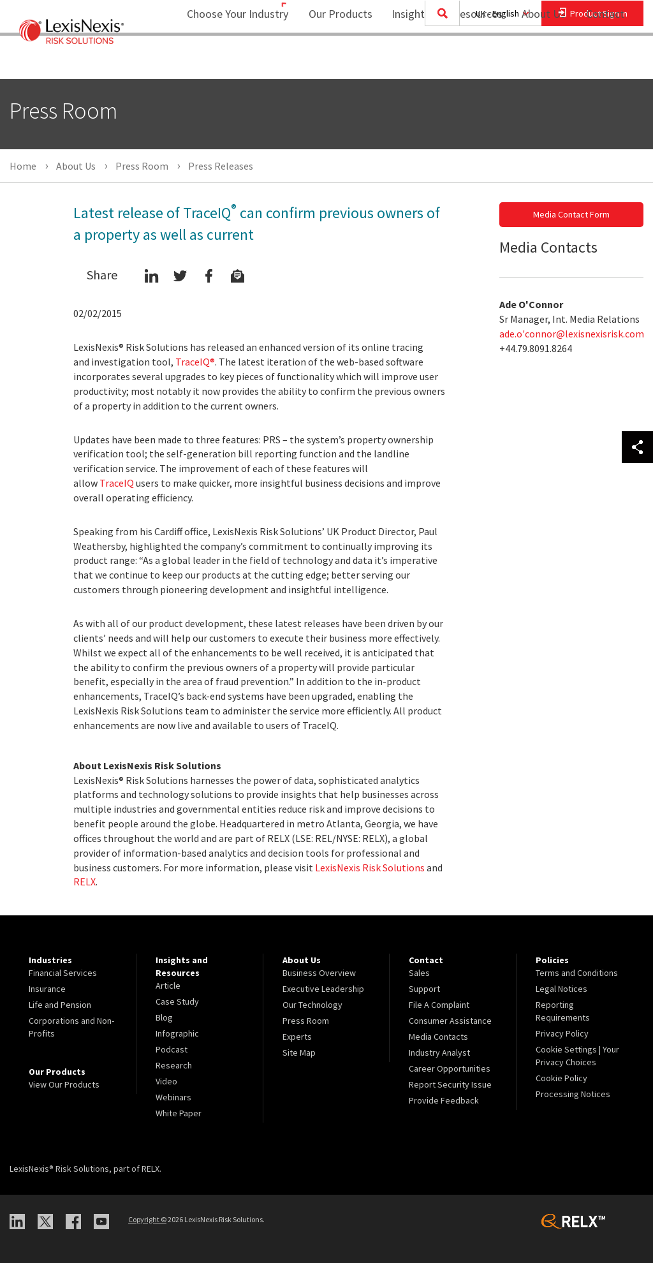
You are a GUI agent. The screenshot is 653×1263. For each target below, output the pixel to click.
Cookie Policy (561, 1078)
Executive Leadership (323, 988)
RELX (84, 881)
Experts (297, 1036)
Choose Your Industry (221, 61)
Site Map (299, 1052)
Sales (419, 973)
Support (424, 988)
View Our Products (64, 1084)
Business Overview (319, 973)
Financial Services (63, 973)
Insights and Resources (438, 61)
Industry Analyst (439, 1052)
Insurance (47, 988)
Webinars (173, 1097)
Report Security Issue (450, 1084)
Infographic (177, 1033)
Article (168, 985)
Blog (164, 1017)
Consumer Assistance (450, 1020)
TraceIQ (116, 482)
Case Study (177, 1001)
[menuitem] (332, 61)
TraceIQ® (195, 361)
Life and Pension (60, 1004)
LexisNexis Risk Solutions (370, 867)
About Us (535, 61)
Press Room (305, 1020)
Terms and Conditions (577, 973)
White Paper (179, 1113)
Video (166, 1081)
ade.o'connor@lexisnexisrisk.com (571, 333)
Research (174, 1065)
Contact (605, 61)
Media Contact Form (571, 214)
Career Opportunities (449, 1068)
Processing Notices (573, 1094)
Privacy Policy (562, 1033)
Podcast (171, 1049)
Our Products (332, 61)
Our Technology (312, 1004)
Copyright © (147, 1219)
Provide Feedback (444, 1100)
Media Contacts (438, 1036)
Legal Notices (561, 988)
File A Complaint (439, 1004)
